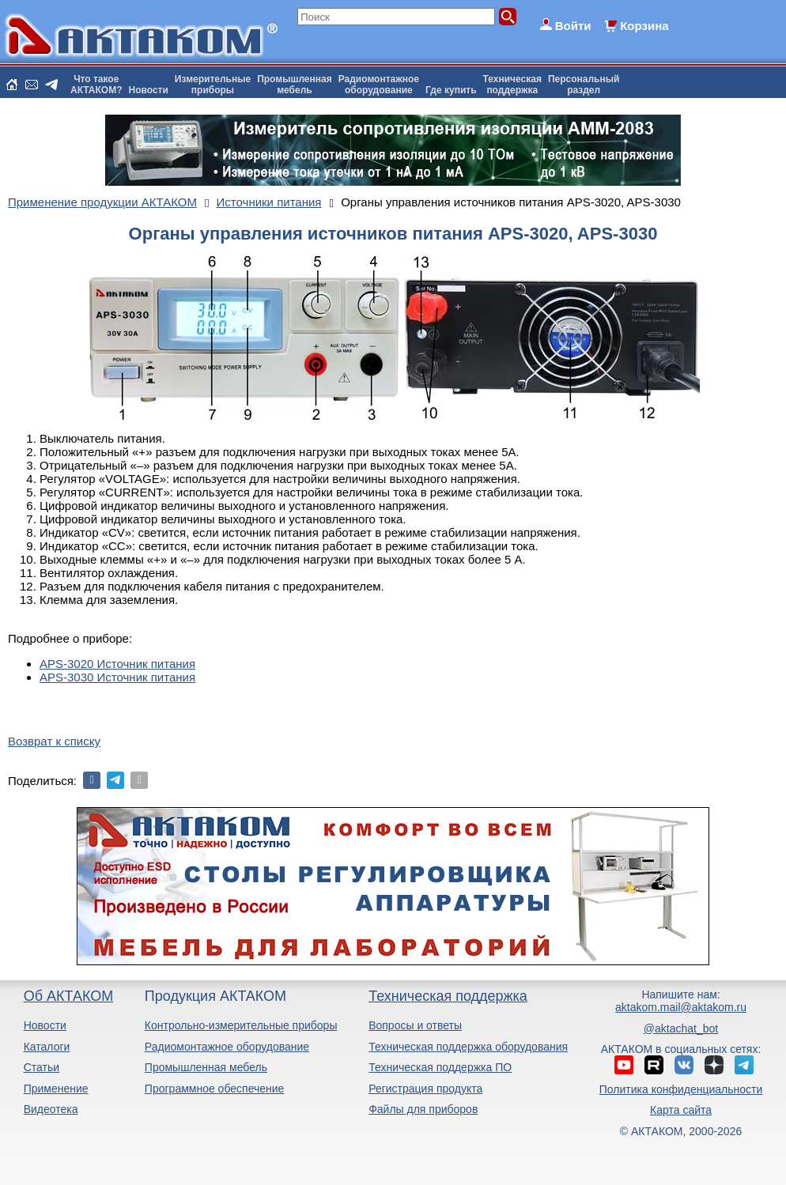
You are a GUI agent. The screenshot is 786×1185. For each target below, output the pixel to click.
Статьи (41, 1067)
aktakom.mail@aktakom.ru (680, 1007)
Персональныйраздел (583, 85)
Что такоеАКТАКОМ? (96, 85)
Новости (148, 90)
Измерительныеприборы (213, 85)
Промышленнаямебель (294, 85)
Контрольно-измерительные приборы (241, 1025)
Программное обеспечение (215, 1088)
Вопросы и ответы (415, 1025)
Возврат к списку (54, 741)
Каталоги (47, 1046)
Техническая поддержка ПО (440, 1067)
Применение (56, 1088)
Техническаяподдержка (512, 85)
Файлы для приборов (423, 1109)
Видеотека (51, 1109)
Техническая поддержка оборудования (468, 1046)
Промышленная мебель (206, 1067)
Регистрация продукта (425, 1088)
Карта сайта (681, 1110)
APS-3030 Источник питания (117, 677)
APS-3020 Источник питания (117, 663)
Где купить (451, 90)
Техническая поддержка (447, 996)
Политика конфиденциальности (681, 1089)
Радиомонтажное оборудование (227, 1046)
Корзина (644, 25)
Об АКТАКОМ (68, 996)
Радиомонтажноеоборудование (378, 85)
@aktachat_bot (681, 1028)
